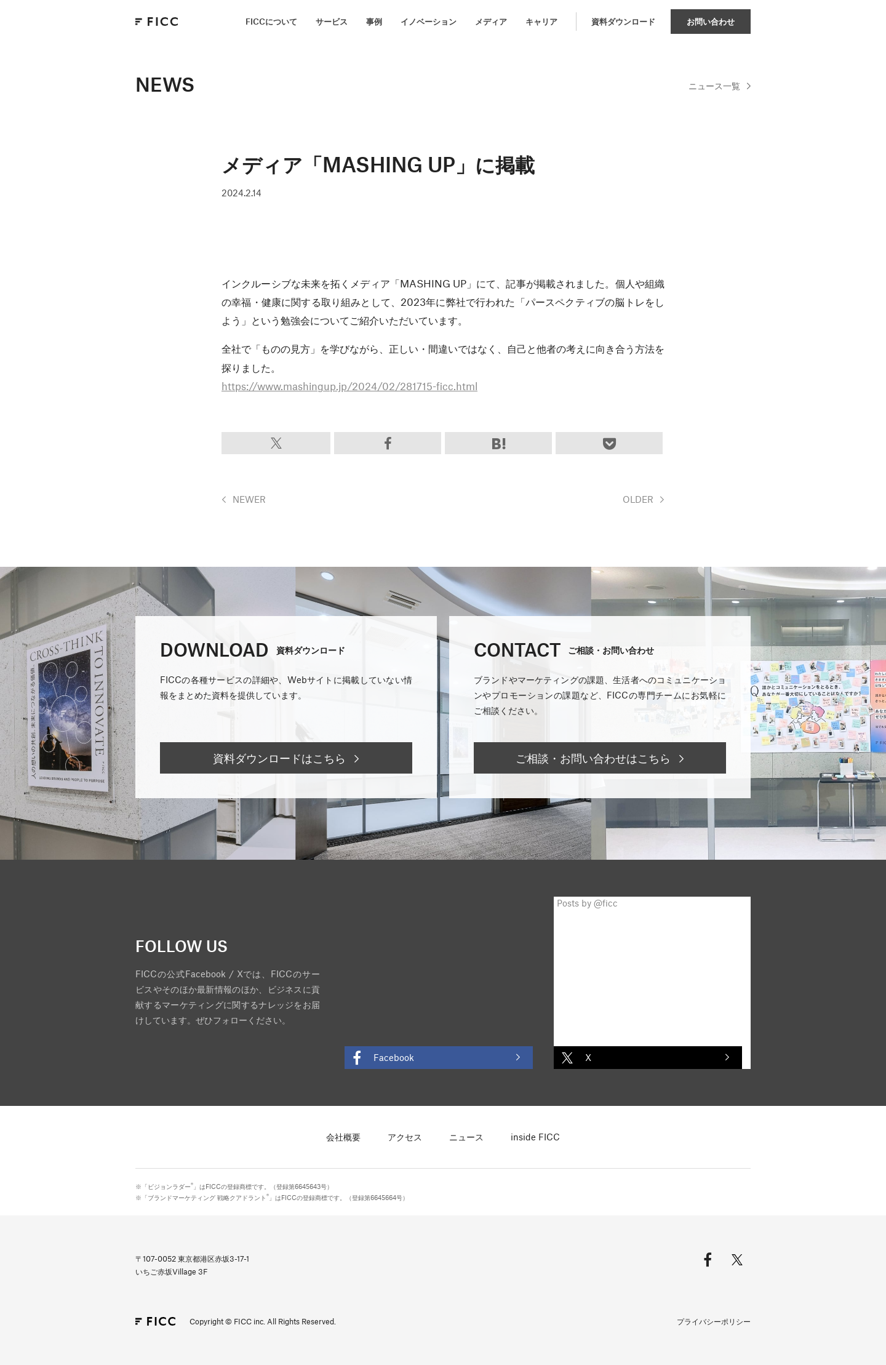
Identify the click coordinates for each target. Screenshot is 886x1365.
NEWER (249, 499)
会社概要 (343, 1136)
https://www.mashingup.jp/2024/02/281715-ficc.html (349, 386)
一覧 (714, 85)
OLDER (638, 499)
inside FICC (535, 1136)
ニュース (466, 1136)
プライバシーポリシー (714, 1321)
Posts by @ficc (587, 902)
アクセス (405, 1136)
